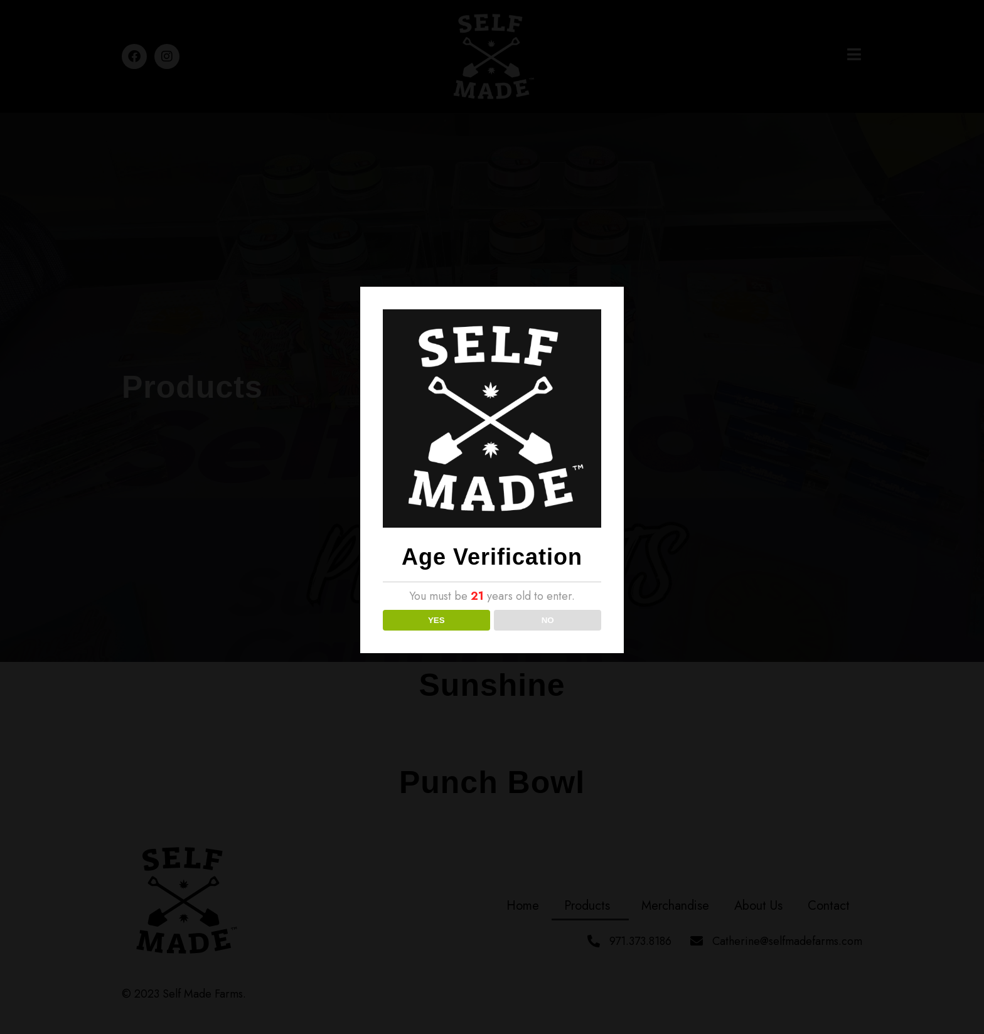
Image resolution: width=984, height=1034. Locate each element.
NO (548, 620)
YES (436, 620)
